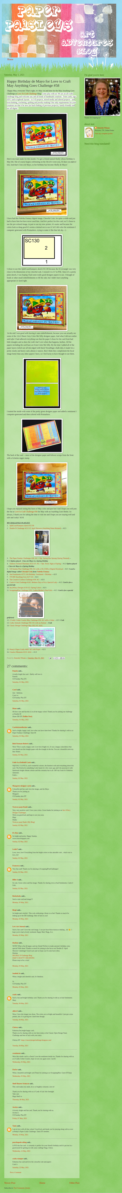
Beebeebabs (16, 896)
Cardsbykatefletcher (19, 727)
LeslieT (15, 849)
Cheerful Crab (27, 572)
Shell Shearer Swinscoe (20, 1084)
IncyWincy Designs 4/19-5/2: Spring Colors (25, 588)
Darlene (15, 943)
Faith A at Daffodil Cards (21, 762)
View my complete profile (104, 133)
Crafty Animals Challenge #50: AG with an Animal (28, 623)
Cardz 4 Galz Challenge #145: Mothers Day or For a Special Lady (33, 582)
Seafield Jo (16, 973)
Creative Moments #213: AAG (21, 652)
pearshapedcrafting (19, 1142)
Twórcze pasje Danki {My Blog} (23, 822)
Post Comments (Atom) (22, 1188)
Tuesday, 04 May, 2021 (20, 1003)
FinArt (14, 1070)
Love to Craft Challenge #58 (26, 512)
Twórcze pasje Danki (20, 807)
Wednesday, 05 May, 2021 (21, 1062)
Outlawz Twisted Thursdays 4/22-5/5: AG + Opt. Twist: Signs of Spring (35, 564)
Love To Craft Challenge (27, 94)
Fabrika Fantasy (43, 572)
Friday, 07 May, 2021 (19, 1118)
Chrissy (15, 1027)
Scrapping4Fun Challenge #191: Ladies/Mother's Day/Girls (30, 590)
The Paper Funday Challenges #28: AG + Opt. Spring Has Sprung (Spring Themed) (39, 558)
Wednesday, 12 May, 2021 (21, 1151)
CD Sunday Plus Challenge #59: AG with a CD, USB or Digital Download (36, 569)
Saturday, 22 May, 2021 (20, 1167)
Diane (14, 708)
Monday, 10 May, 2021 (20, 1135)
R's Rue (15, 833)
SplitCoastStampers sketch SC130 (22, 526)
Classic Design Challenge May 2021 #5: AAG (26, 626)
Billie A (15, 880)
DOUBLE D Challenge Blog (22, 955)
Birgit (14, 910)
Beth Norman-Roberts (20, 744)
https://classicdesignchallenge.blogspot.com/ (36, 1040)
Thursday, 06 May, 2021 (20, 1100)
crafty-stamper (17, 1159)
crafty (14, 994)
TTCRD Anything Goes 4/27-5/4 (21, 577)
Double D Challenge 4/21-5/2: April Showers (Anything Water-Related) (35, 528)
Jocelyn (15, 1107)
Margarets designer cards (21, 786)
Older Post (74, 1183)
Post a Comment (15, 1172)
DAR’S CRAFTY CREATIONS (23, 958)
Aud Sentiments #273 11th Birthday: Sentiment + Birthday (30, 574)
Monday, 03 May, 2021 (20, 902)
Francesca (16, 866)
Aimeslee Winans (103, 128)
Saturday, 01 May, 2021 (20, 682)
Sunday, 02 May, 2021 (20, 755)
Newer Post (9, 1183)
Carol (14, 690)
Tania (14, 1126)
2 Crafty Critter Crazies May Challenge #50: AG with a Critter (32, 620)
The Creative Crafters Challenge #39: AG (24, 580)
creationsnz (16, 1053)
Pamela (15, 671)
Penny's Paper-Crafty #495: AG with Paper (25, 649)
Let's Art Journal (18, 926)
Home (10, 59)
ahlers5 (15, 1011)
